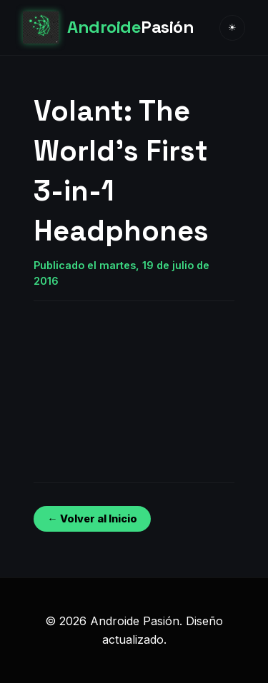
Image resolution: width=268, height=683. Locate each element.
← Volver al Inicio (92, 518)
